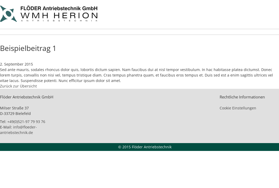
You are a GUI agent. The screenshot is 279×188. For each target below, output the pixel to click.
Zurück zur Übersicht (18, 86)
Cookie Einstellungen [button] (238, 107)
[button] (11, 176)
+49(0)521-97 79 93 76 (26, 121)
